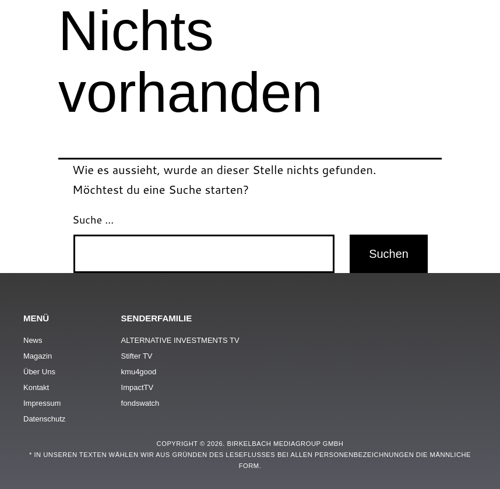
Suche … (93, 219)
